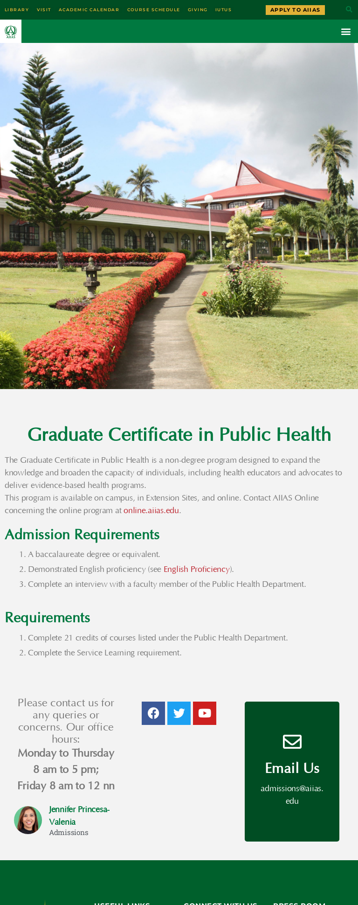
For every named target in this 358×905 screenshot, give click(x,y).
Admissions (68, 832)
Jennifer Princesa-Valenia (79, 816)
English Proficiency (197, 569)
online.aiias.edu (151, 510)
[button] (349, 10)
